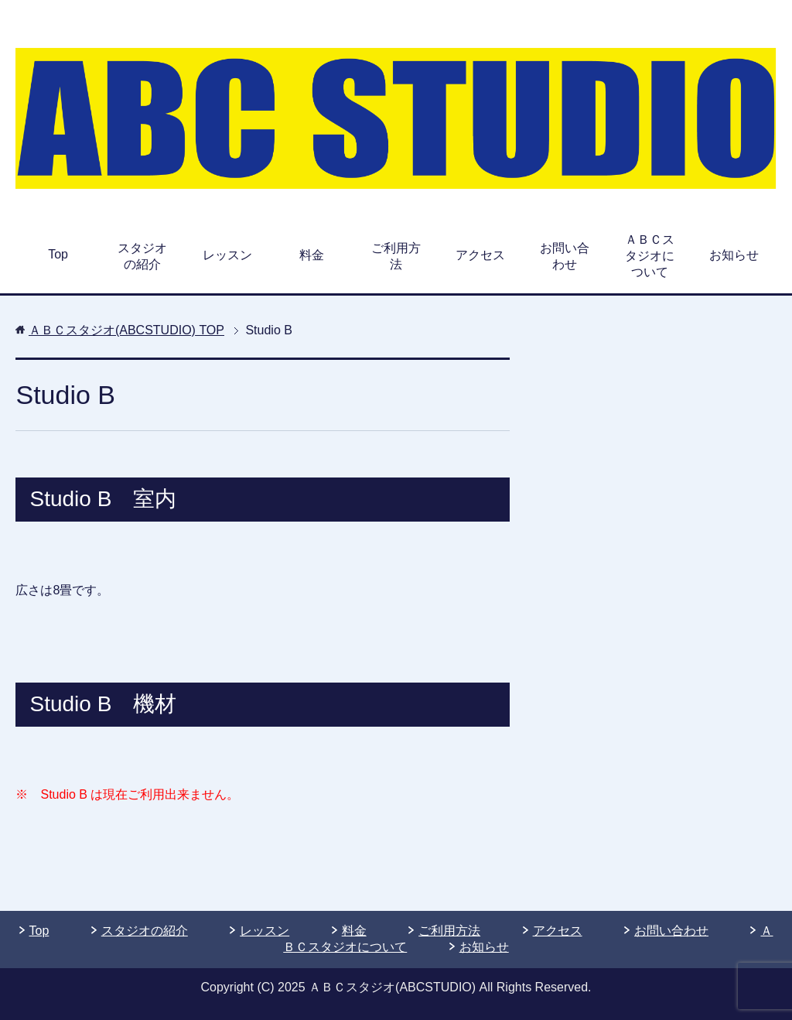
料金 (311, 255)
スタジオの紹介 (142, 256)
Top (58, 254)
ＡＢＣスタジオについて (649, 256)
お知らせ (734, 255)
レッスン (227, 255)
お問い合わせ (564, 256)
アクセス (480, 255)
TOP (126, 330)
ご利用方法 (396, 256)
